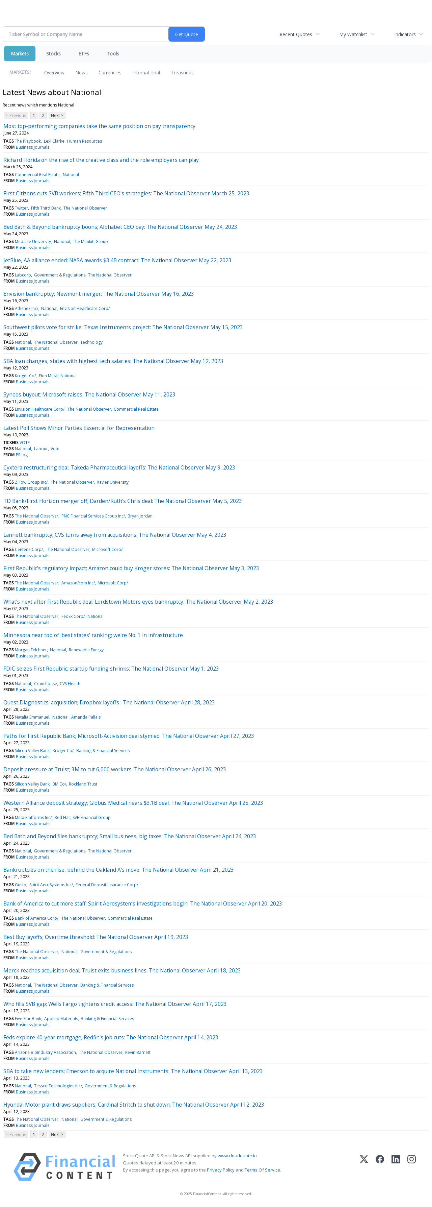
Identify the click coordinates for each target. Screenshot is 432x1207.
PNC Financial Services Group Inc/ (93, 516)
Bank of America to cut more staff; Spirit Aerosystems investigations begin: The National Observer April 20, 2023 (142, 903)
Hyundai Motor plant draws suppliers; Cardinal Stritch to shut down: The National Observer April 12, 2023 (133, 1104)
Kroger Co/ (25, 376)
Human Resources (84, 141)
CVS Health (70, 683)
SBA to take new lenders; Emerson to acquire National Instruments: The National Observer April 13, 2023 (133, 1071)
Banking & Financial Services (103, 750)
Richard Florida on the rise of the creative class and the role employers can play (101, 160)
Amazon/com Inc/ (78, 583)
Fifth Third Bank (46, 208)
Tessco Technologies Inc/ (58, 1086)
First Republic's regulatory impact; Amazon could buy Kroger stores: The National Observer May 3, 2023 (131, 568)
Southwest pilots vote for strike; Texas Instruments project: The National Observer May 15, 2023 (123, 327)
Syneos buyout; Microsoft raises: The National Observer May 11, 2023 (89, 394)
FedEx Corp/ (73, 616)
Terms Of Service (262, 1170)
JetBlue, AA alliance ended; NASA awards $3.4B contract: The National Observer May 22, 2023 (117, 260)
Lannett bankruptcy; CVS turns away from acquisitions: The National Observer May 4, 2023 (114, 534)
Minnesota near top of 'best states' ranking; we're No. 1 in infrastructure (93, 635)
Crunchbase (45, 683)
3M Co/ (59, 784)
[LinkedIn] (396, 1167)
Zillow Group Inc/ (31, 482)
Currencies (110, 72)
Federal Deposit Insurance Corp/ (107, 885)
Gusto (20, 885)
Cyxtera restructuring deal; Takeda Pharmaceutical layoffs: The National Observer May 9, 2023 (119, 467)
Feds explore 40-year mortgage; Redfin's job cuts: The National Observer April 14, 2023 (110, 1037)
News (81, 72)
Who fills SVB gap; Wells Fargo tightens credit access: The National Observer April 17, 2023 (115, 1004)
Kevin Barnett (138, 1052)
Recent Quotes (295, 34)
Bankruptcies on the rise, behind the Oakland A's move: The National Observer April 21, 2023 (118, 869)
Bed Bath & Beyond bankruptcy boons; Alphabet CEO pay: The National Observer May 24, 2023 (120, 227)
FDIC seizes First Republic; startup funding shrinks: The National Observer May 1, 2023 (111, 668)
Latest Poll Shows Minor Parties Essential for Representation (79, 428)
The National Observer (85, 208)
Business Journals (32, 147)
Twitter (21, 208)
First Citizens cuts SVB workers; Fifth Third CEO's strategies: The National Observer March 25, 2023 (126, 193)
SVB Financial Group (92, 817)
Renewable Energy (86, 650)
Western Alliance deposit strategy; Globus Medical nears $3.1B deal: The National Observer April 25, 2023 (133, 802)
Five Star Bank (28, 1018)
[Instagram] (411, 1167)
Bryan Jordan (140, 516)
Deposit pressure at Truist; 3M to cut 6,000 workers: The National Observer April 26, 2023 (114, 769)
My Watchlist (353, 34)
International (146, 72)
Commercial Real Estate (37, 174)
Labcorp (23, 275)
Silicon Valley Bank (32, 750)
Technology (91, 342)
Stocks (53, 53)
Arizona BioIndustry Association (45, 1052)
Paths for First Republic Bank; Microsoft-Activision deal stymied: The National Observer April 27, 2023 (128, 736)
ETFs (83, 53)
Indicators (405, 34)
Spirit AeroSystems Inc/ (51, 885)
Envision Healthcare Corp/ (85, 308)
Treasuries (182, 72)
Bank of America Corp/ (36, 918)
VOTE (25, 442)
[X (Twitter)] (364, 1167)
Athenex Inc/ (26, 308)
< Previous (16, 115)
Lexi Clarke (54, 141)
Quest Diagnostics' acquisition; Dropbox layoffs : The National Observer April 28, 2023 (109, 702)
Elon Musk (48, 376)
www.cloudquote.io (237, 1156)
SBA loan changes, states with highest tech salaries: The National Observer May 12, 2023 (113, 361)
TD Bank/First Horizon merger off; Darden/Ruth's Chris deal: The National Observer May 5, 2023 (122, 501)
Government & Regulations (59, 275)
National (71, 174)
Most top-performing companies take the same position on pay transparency (99, 126)
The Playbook (28, 141)
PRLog (22, 455)
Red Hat (62, 817)
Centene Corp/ (29, 549)
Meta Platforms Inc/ (33, 817)
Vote (55, 449)
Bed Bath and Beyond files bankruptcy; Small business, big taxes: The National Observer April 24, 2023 (129, 836)
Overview (54, 72)
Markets (20, 53)
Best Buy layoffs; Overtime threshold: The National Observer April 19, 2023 (95, 937)
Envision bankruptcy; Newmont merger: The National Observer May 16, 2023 (98, 293)
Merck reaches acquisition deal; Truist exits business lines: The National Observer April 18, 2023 (122, 970)
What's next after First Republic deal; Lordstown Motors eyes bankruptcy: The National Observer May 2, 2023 (138, 601)
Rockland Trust (83, 784)
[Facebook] (380, 1167)
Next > (57, 115)
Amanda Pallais (86, 717)
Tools (113, 53)
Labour (41, 449)
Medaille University (33, 241)
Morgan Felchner (31, 650)
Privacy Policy (221, 1170)
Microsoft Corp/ (107, 549)
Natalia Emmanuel (32, 717)
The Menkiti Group (90, 241)
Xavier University (113, 482)
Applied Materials (61, 1018)
